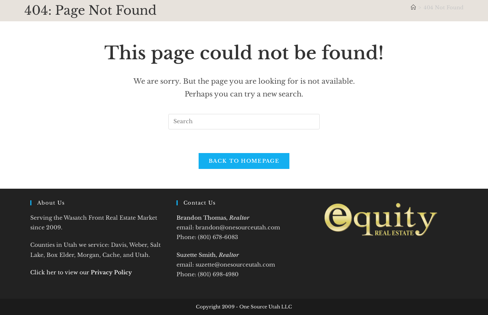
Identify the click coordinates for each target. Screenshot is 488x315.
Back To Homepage (244, 161)
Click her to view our (81, 272)
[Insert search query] (244, 121)
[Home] (413, 7)
